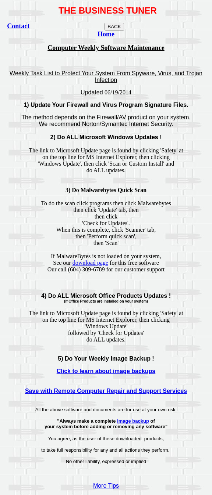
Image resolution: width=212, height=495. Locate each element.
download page (90, 263)
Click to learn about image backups (106, 371)
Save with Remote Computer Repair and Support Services (106, 391)
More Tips (106, 486)
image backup (133, 421)
